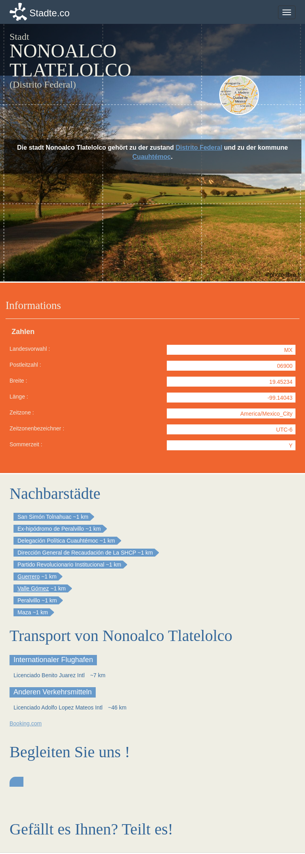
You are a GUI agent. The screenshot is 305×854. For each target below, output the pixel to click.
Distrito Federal (199, 147)
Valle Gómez (33, 588)
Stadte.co (49, 13)
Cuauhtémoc (151, 156)
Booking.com (26, 723)
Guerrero (28, 576)
